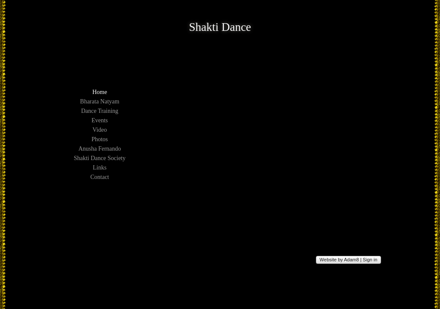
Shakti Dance (220, 27)
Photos (100, 139)
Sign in (370, 259)
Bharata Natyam (99, 101)
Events (100, 120)
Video (99, 130)
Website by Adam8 (339, 259)
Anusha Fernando (99, 148)
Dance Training (100, 111)
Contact (99, 177)
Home (99, 92)
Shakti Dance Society (100, 158)
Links (100, 167)
